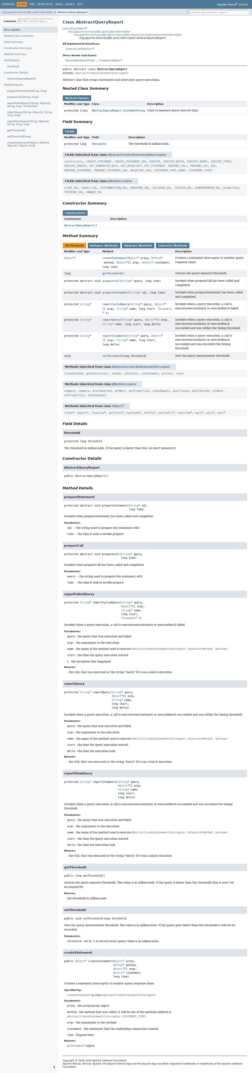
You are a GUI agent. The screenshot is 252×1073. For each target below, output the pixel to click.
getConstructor (97, 373)
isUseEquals (161, 390)
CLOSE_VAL (71, 187)
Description (12, 29)
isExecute (131, 373)
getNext (120, 390)
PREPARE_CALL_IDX (202, 165)
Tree (32, 4)
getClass (115, 412)
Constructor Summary (18, 48)
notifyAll (165, 412)
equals (81, 412)
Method (156, 258)
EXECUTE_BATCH (173, 161)
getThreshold (111, 273)
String (126, 280)
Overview (8, 4)
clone (68, 412)
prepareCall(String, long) (22, 97)
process (167, 373)
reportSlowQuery (114, 335)
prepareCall (111, 280)
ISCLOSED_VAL (161, 187)
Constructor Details (16, 72)
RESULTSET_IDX (140, 170)
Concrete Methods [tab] (172, 245)
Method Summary (15, 54)
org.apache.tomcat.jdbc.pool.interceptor (27, 12)
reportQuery (111, 319)
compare (69, 390)
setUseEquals (97, 395)
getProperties (139, 390)
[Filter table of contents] (35, 21)
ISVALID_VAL (183, 187)
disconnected (102, 390)
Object (69, 258)
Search (70, 4)
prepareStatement (115, 292)
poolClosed (181, 390)
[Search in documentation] (218, 12)
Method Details (13, 84)
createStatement (114, 258)
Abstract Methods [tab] (138, 245)
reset (180, 373)
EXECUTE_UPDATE (75, 165)
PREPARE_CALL (177, 165)
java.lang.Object (74, 28)
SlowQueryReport (110, 60)
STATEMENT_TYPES (200, 170)
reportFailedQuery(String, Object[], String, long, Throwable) (29, 105)
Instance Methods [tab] (104, 245)
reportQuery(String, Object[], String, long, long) (30, 114)
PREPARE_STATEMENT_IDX (110, 170)
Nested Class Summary (19, 35)
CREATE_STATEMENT (98, 161)
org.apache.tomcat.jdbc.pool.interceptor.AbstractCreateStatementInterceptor (128, 34)
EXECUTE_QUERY (197, 161)
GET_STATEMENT (155, 165)
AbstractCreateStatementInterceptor (102, 73)
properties (231, 187)
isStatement (150, 373)
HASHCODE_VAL (139, 187)
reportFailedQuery (115, 304)
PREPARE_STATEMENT (77, 170)
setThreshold (111, 355)
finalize (97, 412)
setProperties (74, 395)
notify (148, 412)
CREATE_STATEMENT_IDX (130, 161)
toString (183, 412)
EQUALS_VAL (89, 187)
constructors (73, 161)
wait (198, 412)
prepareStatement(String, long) (27, 90)
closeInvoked (73, 373)
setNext (217, 390)
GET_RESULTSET (131, 165)
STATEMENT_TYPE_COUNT (169, 170)
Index (59, 4)
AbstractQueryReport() (21, 78)
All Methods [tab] (74, 245)
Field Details (12, 60)
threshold (13, 66)
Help (80, 4)
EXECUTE (154, 161)
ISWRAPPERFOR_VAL (207, 187)
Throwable (128, 618)
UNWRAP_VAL (94, 192)
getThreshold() (16, 130)
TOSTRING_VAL (73, 192)
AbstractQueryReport (72, 12)
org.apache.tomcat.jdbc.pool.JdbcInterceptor (99, 31)
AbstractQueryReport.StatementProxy (118, 110)
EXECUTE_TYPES (221, 161)
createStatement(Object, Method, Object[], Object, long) (28, 144)
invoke (116, 373)
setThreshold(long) (19, 136)
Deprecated (45, 4)
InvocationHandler (79, 48)
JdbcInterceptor (120, 181)
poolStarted (200, 390)
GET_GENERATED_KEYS (103, 165)
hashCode (132, 412)
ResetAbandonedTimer (80, 60)
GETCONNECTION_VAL (113, 187)
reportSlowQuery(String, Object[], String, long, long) (28, 123)
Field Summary (13, 41)
